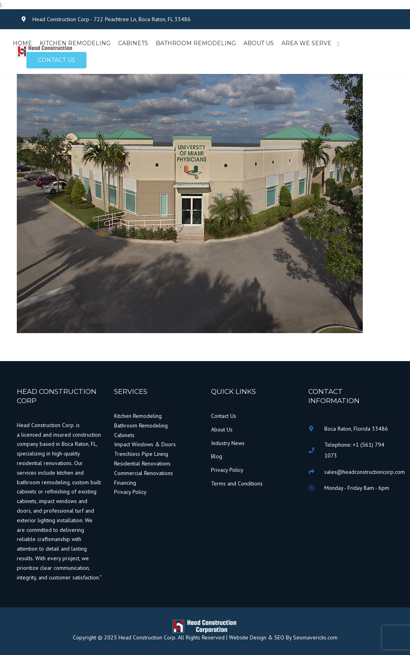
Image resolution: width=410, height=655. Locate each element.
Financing (125, 482)
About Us (222, 429)
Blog (216, 456)
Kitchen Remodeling (138, 415)
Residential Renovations (142, 463)
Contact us (56, 60)
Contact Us (223, 415)
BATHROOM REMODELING (196, 43)
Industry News (228, 443)
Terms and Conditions (237, 483)
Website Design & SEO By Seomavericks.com (282, 637)
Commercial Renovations (143, 473)
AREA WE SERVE (306, 43)
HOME (22, 43)
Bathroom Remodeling (141, 425)
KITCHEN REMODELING (75, 43)
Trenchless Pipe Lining (141, 453)
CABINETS (133, 43)
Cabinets (124, 435)
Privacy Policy (130, 491)
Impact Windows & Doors (145, 444)
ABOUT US (258, 43)
